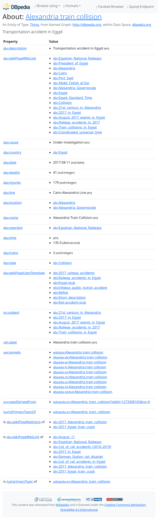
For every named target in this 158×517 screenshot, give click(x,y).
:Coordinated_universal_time (77, 132)
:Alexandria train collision (78, 352)
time (9, 238)
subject (11, 312)
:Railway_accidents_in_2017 (76, 122)
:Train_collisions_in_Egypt (75, 127)
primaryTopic (20, 481)
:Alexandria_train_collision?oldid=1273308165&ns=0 (101, 402)
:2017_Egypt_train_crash (74, 427)
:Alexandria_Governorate (74, 88)
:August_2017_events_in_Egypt (79, 117)
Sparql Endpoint (140, 6)
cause (10, 142)
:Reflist (60, 292)
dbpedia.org (141, 24)
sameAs (12, 352)
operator (13, 227)
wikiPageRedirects (24, 422)
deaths (11, 172)
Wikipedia (62, 505)
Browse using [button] (46, 5)
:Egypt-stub (64, 282)
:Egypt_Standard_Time (72, 97)
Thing (34, 24)
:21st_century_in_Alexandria (77, 107)
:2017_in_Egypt (67, 112)
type (9, 263)
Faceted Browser (110, 6)
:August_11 (64, 437)
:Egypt (60, 93)
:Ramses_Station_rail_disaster (78, 456)
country (12, 152)
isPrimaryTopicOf (19, 412)
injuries (12, 182)
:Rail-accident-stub (69, 302)
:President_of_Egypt (70, 63)
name (10, 217)
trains (10, 252)
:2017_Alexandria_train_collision (80, 422)
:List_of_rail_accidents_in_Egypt (79, 461)
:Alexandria (64, 68)
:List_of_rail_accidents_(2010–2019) (82, 447)
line (9, 192)
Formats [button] (70, 5)
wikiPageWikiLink (19, 58)
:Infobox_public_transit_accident (80, 287)
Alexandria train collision (64, 16)
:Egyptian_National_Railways (77, 58)
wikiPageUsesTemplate (24, 273)
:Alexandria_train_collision (81, 412)
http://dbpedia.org (86, 24)
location (12, 202)
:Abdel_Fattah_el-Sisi (71, 83)
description (15, 48)
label (10, 342)
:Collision (62, 102)
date (9, 162)
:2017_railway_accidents (73, 273)
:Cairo (60, 73)
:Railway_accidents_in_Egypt (77, 278)
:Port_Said (63, 78)
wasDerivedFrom (19, 402)
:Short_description (69, 297)
